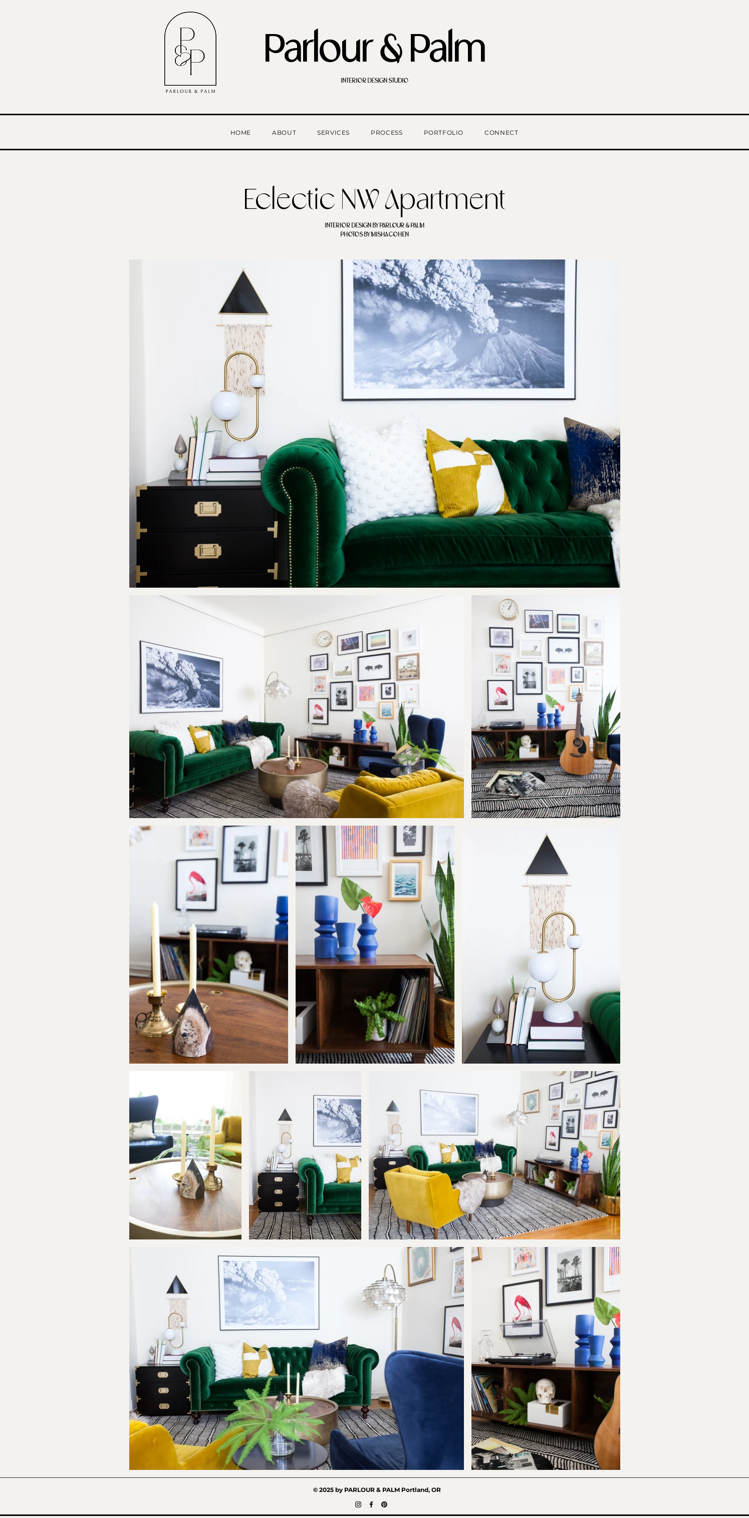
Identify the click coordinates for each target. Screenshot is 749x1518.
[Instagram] (358, 1504)
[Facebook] (371, 1504)
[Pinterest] (384, 1504)
